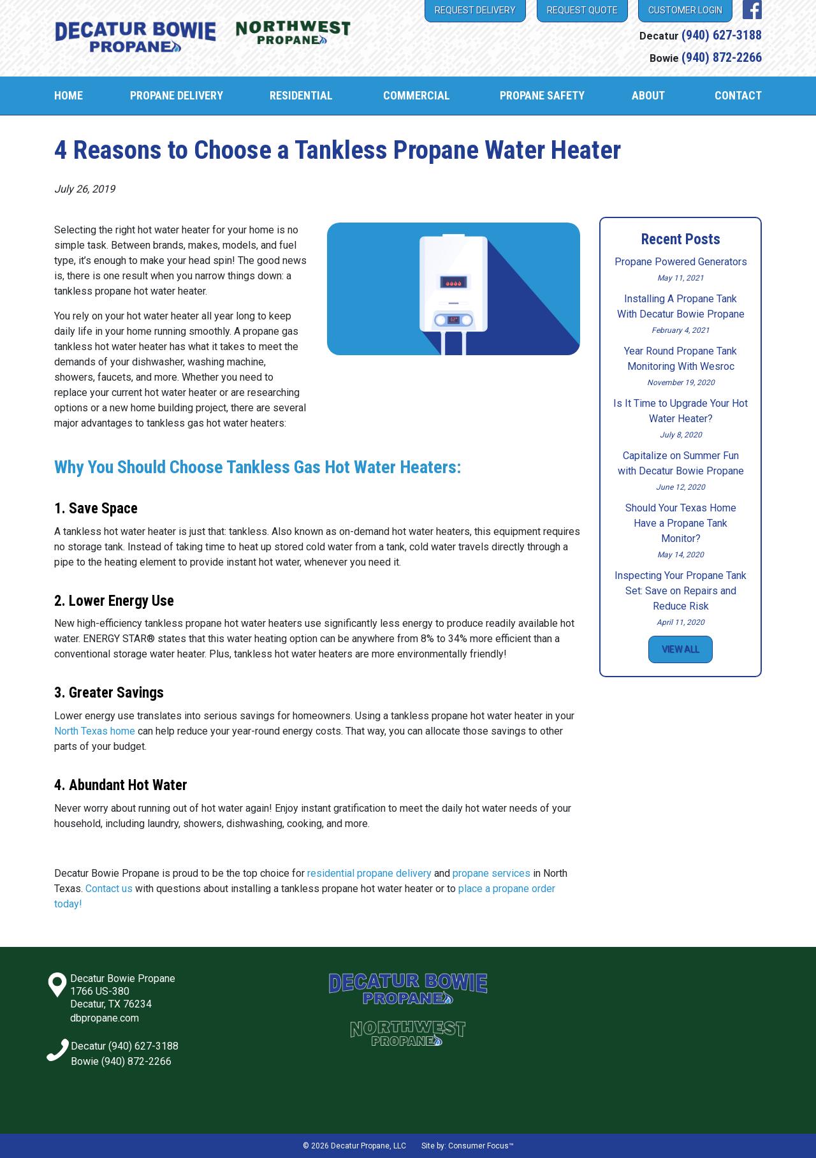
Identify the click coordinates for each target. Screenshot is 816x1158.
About (648, 95)
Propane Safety (542, 95)
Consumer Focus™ (481, 1145)
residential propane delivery (369, 873)
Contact (738, 95)
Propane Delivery (176, 95)
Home (68, 95)
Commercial (416, 95)
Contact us (109, 889)
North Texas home (94, 731)
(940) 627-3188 (721, 35)
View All (680, 649)
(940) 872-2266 (721, 57)
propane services (491, 873)
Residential (301, 95)
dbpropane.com (104, 1018)
